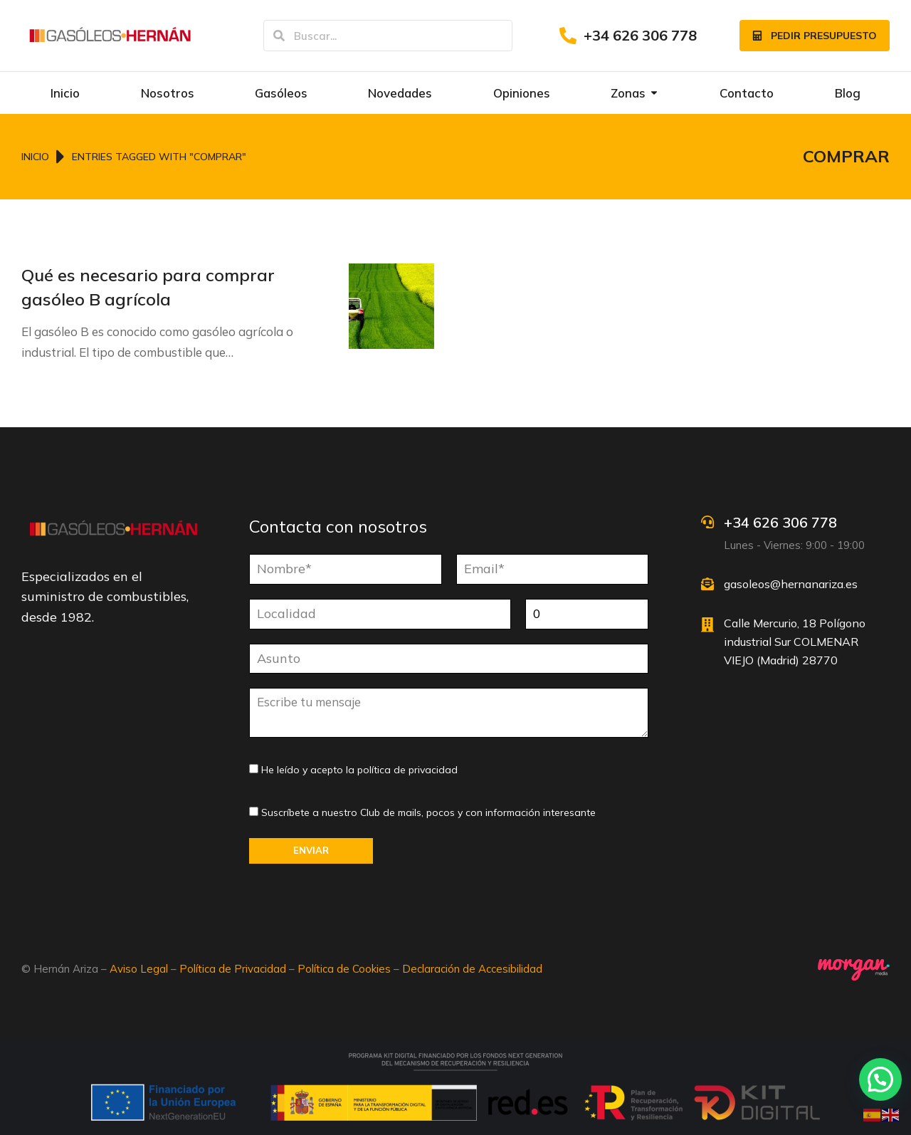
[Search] (279, 35)
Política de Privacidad (232, 969)
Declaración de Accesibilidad (472, 969)
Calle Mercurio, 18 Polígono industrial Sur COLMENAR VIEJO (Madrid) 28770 (794, 641)
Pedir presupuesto (814, 35)
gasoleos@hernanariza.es (791, 584)
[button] (880, 1079)
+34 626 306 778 (640, 35)
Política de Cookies (344, 969)
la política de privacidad (402, 769)
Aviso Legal (139, 969)
